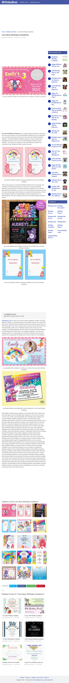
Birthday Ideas (62, 222)
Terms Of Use (40, 677)
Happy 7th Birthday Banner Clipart (56, 95)
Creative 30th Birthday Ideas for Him (56, 188)
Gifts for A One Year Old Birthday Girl (56, 153)
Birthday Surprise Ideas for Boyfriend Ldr (57, 139)
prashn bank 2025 (48, 680)
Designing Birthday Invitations (55, 58)
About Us (46, 677)
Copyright (33, 677)
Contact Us (27, 677)
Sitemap (22, 677)
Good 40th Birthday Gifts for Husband (57, 174)
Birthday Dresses (35, 2)
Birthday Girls (52, 222)
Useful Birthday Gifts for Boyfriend (56, 87)
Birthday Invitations (8, 37)
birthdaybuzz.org (6, 320)
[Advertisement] (34, 18)
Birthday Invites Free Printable (11, 662)
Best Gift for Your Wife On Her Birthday (57, 117)
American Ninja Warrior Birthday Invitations (57, 110)
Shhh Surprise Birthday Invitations (34, 639)
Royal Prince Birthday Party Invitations (35, 662)
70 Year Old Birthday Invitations (11, 639)
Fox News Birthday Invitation (10, 615)
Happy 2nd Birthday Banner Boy (56, 102)
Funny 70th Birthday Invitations (33, 615)
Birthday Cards (24, 2)
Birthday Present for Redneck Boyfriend (57, 80)
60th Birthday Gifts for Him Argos (56, 72)
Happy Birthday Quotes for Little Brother (56, 167)
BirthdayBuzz (10, 2)
